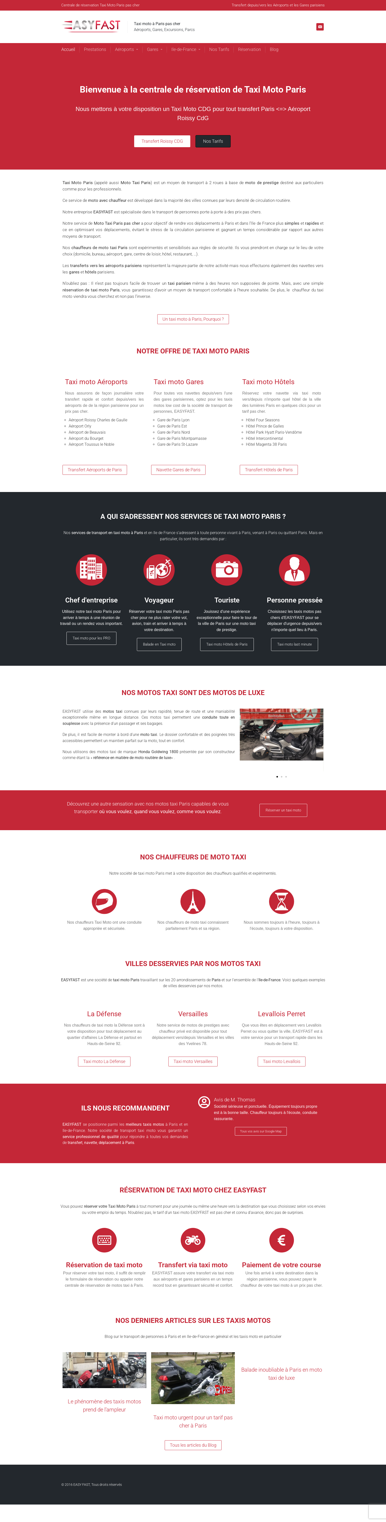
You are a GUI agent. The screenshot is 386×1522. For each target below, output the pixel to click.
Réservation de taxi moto (104, 1265)
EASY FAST (81, 1485)
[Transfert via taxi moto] (193, 1240)
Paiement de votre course (281, 1265)
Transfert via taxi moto (193, 1265)
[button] (277, 776)
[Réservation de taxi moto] (104, 1240)
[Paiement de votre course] (281, 1240)
